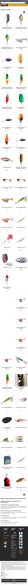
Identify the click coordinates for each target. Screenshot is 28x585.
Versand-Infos (14, 557)
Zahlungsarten (21, 529)
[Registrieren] (8, 1)
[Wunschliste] (21, 1)
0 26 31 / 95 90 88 (6, 535)
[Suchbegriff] (13, 3)
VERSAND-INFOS (13, 529)
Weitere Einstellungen (4, 577)
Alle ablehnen (14, 581)
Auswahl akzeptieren (14, 583)
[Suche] (26, 3)
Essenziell (4, 572)
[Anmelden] (2, 1)
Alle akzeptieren (14, 579)
